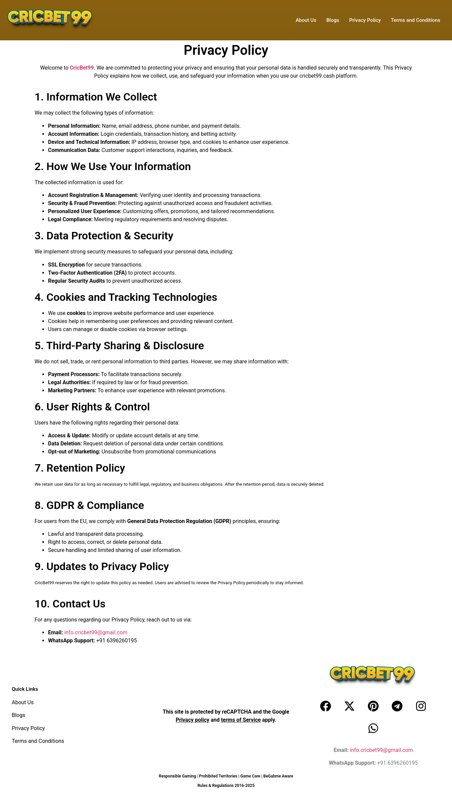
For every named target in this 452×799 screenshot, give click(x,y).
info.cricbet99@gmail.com (95, 632)
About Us (306, 20)
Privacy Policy (365, 20)
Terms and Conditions (415, 20)
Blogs (332, 20)
